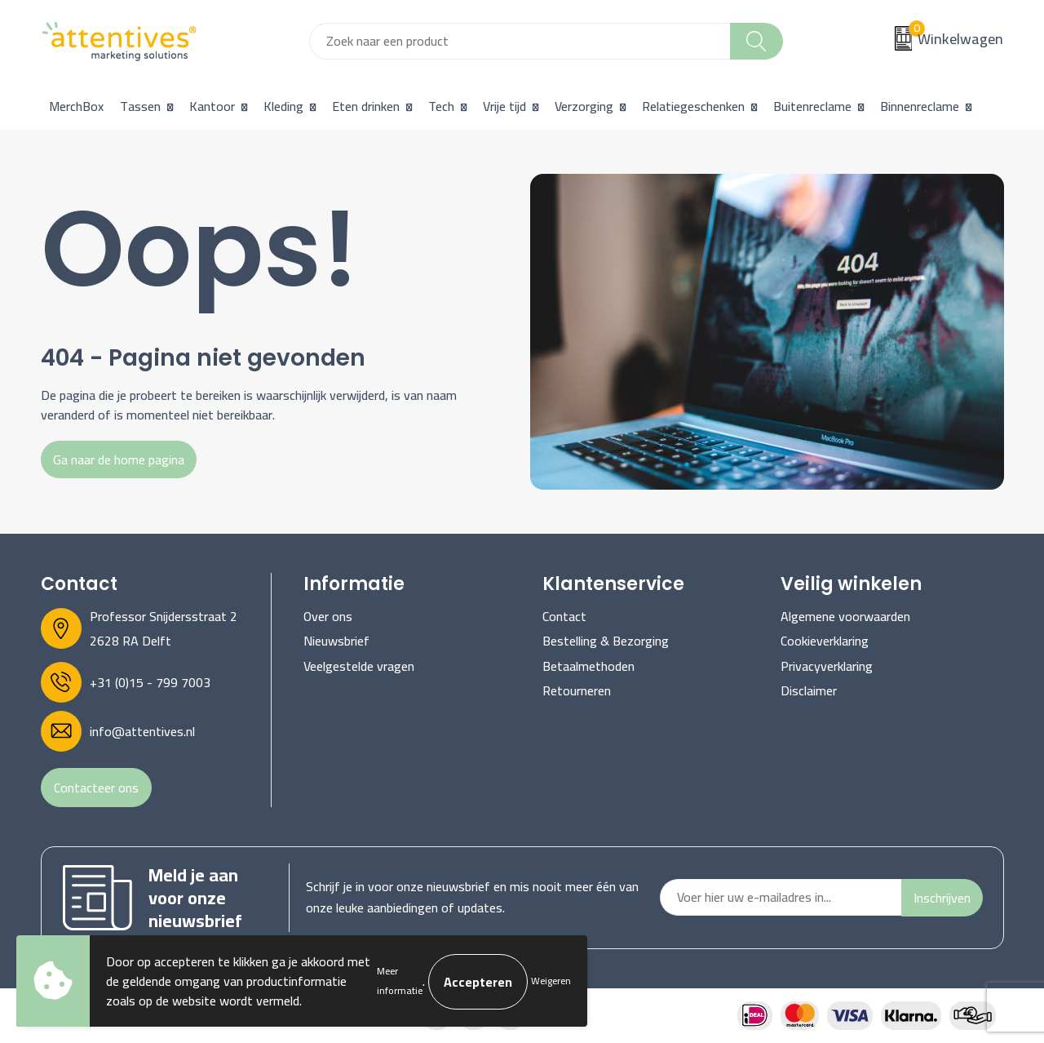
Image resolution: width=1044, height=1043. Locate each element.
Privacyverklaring (827, 666)
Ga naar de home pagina (118, 459)
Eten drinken (366, 106)
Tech (441, 106)
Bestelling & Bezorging (605, 640)
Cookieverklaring (825, 640)
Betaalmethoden (588, 666)
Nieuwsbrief (336, 640)
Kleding (283, 106)
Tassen (140, 106)
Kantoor (212, 106)
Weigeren (551, 980)
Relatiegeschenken (693, 106)
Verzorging (584, 106)
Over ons (327, 616)
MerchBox (76, 106)
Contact (564, 616)
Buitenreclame (812, 106)
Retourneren (576, 690)
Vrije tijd (504, 106)
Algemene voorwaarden (845, 616)
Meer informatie (399, 980)
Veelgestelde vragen (358, 666)
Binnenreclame (919, 106)
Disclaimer (809, 690)
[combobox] (520, 41)
